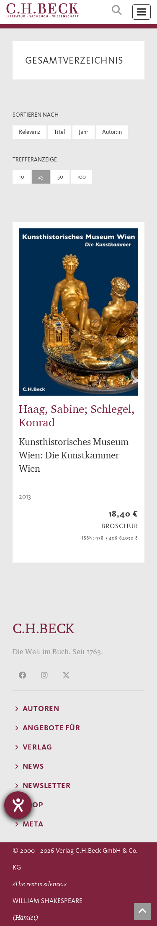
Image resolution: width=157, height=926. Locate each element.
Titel (59, 132)
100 (81, 176)
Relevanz (29, 132)
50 (60, 176)
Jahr (83, 132)
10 (21, 176)
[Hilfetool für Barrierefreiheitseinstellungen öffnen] (18, 805)
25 (41, 176)
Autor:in (112, 132)
